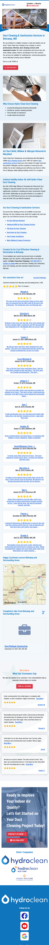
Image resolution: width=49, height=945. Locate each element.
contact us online (9, 263)
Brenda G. (42, 728)
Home (27, 27)
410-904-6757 (33, 5)
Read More (40, 699)
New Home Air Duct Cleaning (16, 232)
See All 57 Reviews (39, 278)
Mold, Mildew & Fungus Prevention (18, 240)
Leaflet (14, 604)
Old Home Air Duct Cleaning (16, 228)
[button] (5, 567)
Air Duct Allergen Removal (16, 221)
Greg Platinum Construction (16, 646)
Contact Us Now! (17, 834)
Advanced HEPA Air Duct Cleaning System (21, 225)
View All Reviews (24, 686)
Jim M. (43, 749)
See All (43, 612)
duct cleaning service (15, 161)
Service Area (35, 27)
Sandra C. (42, 771)
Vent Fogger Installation (15, 236)
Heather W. (41, 705)
